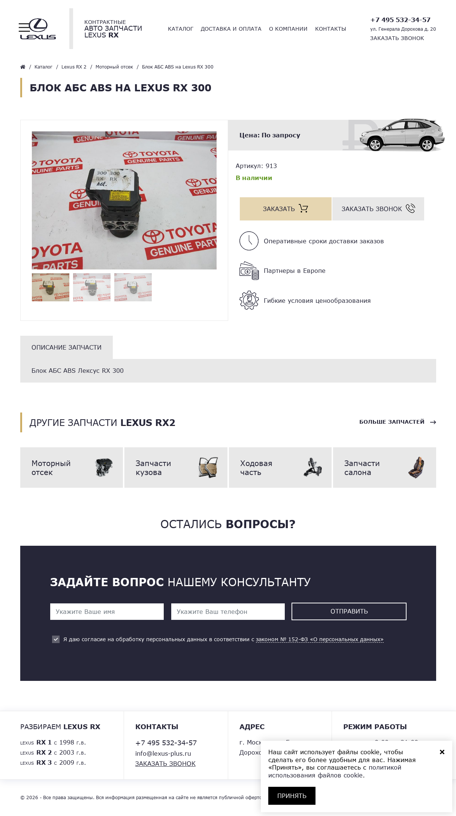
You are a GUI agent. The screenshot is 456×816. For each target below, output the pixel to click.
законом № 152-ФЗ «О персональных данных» (320, 639)
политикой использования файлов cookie (334, 771)
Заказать (279, 208)
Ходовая (280, 467)
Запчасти (176, 467)
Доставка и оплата (231, 28)
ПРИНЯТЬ (291, 795)
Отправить (349, 611)
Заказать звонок (397, 38)
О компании (288, 28)
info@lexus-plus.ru (163, 753)
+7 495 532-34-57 (400, 19)
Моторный (71, 467)
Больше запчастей (392, 421)
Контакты (330, 28)
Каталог (180, 28)
